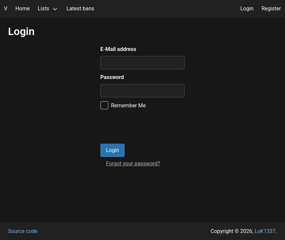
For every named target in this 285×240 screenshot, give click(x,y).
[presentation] (151, 127)
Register (271, 8)
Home (22, 8)
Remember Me (128, 105)
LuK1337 (265, 231)
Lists (43, 8)
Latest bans (80, 8)
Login (246, 8)
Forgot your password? (133, 163)
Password (112, 77)
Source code (23, 231)
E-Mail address (118, 49)
